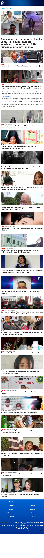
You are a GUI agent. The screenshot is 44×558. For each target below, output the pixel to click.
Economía (11, 505)
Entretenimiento (33, 512)
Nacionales (33, 509)
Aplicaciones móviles (39, 522)
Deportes (11, 516)
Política (33, 502)
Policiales (11, 501)
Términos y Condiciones (22, 524)
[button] (38, 3)
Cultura (11, 520)
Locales (11, 509)
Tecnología (32, 516)
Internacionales (11, 512)
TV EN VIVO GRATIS (37, 95)
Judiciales (32, 505)
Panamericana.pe (6, 96)
